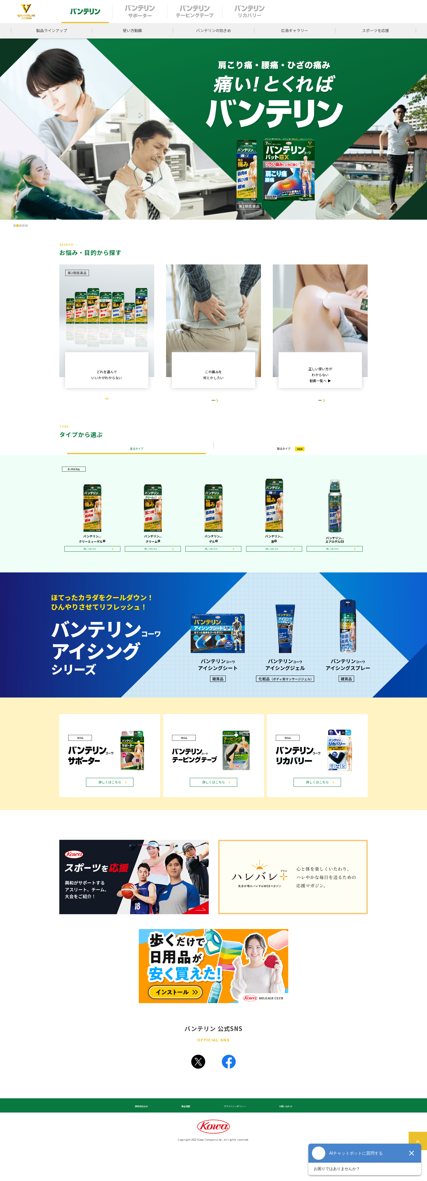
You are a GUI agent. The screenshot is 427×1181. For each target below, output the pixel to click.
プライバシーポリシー (230, 1135)
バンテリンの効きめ (213, 30)
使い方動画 (132, 30)
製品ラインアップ (51, 30)
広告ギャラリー (294, 30)
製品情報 (184, 1135)
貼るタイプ (290, 462)
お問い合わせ (280, 1135)
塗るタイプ (136, 462)
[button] (14, 225)
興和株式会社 (147, 1135)
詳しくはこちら (92, 569)
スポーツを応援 (375, 30)
